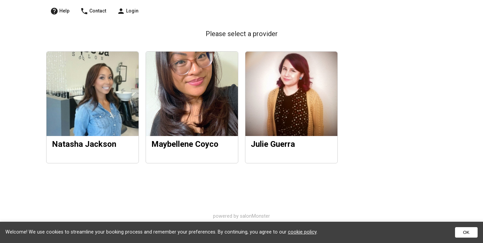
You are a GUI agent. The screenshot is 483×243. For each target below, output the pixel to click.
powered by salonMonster (241, 216)
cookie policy (302, 232)
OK (466, 232)
